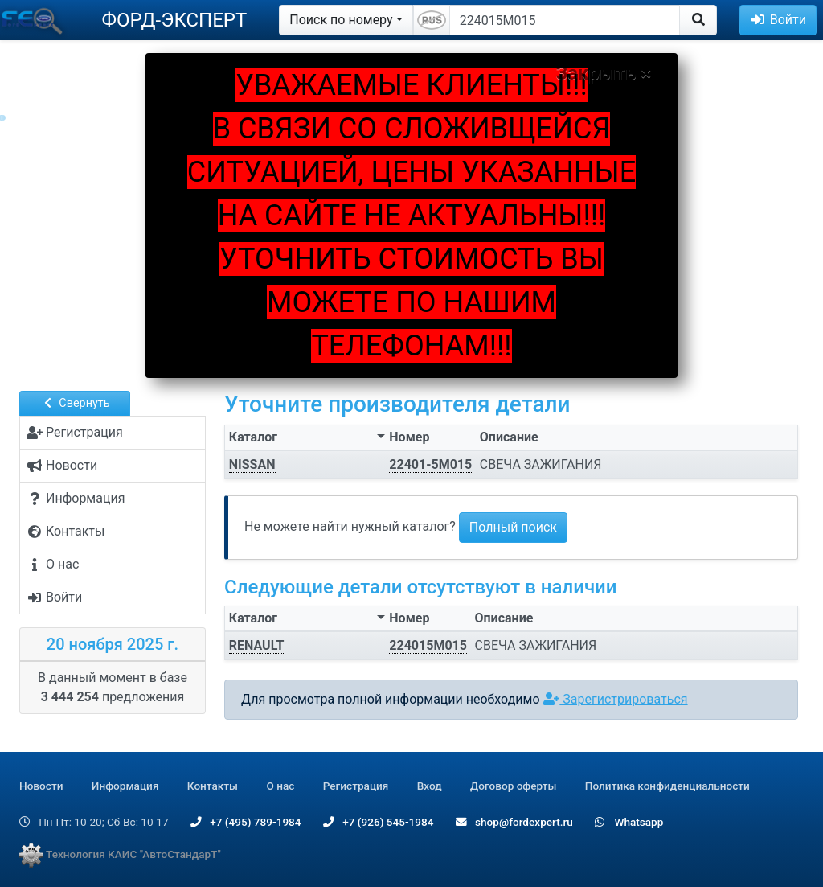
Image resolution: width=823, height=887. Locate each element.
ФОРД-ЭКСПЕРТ (174, 20)
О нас (280, 785)
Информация (125, 785)
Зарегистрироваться (615, 699)
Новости (41, 785)
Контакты (212, 785)
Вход (429, 785)
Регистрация (356, 785)
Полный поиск (513, 527)
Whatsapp (629, 821)
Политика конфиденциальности (667, 785)
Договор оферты (513, 785)
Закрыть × (603, 73)
